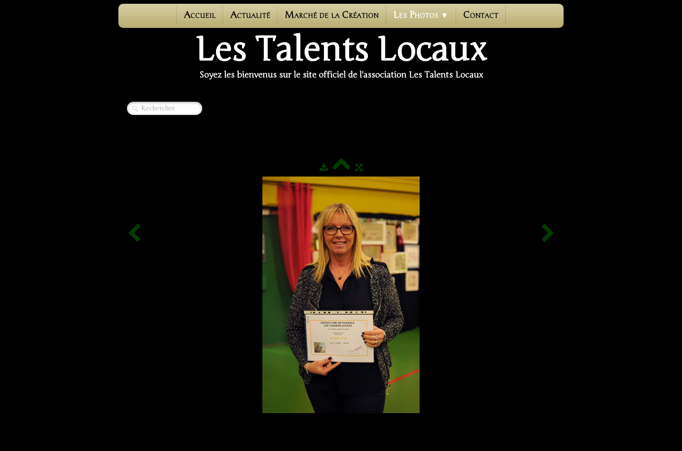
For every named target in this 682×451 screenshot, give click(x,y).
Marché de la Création (331, 15)
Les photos (421, 15)
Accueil (199, 15)
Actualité (250, 15)
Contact (480, 15)
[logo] (341, 57)
